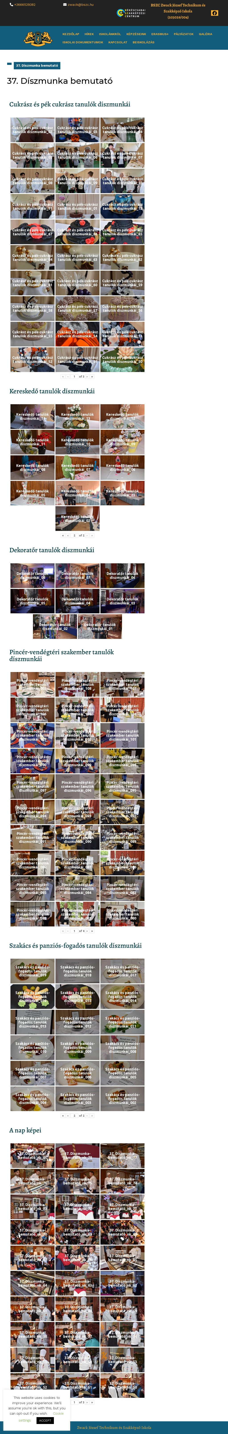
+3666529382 (24, 5)
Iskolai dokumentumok (83, 42)
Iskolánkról (110, 34)
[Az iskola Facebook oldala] (214, 13)
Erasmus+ (160, 34)
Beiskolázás (144, 42)
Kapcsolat (117, 42)
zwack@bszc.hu (81, 5)
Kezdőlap (71, 34)
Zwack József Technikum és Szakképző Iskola (114, 1427)
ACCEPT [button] (45, 1420)
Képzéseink (136, 34)
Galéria (205, 34)
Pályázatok (183, 34)
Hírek (89, 34)
